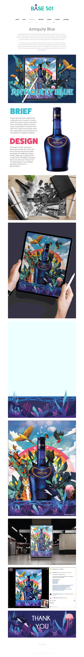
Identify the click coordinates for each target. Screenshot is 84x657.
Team (24, 19)
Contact (57, 19)
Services (41, 19)
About (17, 19)
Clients (49, 19)
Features (66, 19)
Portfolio (32, 19)
